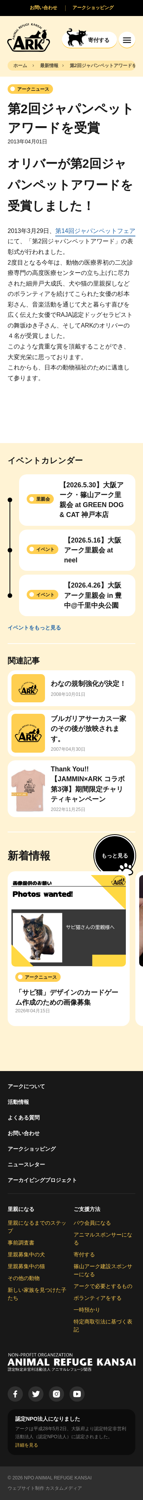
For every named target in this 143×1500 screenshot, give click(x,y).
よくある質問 (24, 1118)
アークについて (26, 1086)
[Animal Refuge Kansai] (28, 37)
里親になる (21, 1209)
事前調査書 (21, 1243)
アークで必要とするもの (103, 1286)
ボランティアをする (98, 1298)
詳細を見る (26, 1445)
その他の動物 (24, 1278)
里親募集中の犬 (26, 1254)
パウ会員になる (92, 1223)
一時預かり (87, 1310)
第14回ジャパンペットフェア (95, 231)
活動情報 (18, 1102)
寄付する (84, 1254)
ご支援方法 (87, 1209)
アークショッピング (32, 1149)
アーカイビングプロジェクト (42, 1180)
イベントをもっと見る (34, 628)
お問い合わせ (24, 1133)
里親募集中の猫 (26, 1266)
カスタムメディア (63, 1488)
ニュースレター (26, 1164)
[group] (69, 948)
